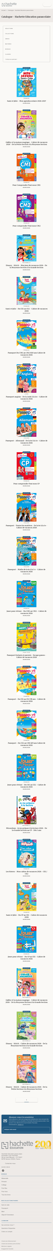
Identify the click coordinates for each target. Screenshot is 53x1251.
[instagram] (3, 1170)
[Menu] (47, 4)
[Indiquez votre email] (24, 1129)
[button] (10, 28)
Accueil (3, 10)
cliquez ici (20, 1124)
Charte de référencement (8, 1241)
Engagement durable (7, 1249)
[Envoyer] (48, 1129)
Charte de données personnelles (10, 1243)
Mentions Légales (6, 1246)
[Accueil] (9, 4)
